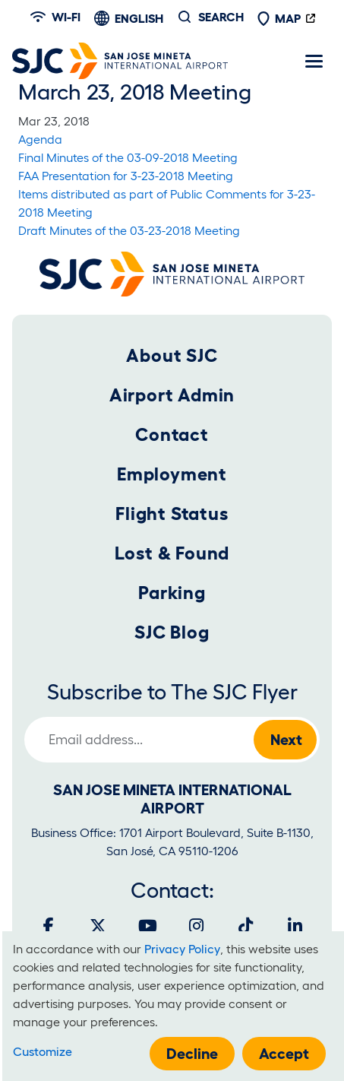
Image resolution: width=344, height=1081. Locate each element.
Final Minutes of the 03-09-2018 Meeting (128, 157)
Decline (192, 1053)
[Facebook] (49, 926)
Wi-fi (55, 17)
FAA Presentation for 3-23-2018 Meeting (125, 175)
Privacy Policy (182, 949)
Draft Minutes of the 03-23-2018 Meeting (129, 230)
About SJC (171, 355)
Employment (172, 474)
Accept (284, 1053)
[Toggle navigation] (313, 61)
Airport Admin (172, 395)
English (139, 18)
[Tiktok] (246, 926)
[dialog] (173, 1006)
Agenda (40, 139)
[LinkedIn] (295, 926)
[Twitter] (98, 926)
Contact (172, 434)
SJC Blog (171, 632)
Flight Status (171, 513)
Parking (172, 592)
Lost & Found (172, 553)
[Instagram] (197, 926)
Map (278, 18)
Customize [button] (42, 1051)
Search (221, 17)
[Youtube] (147, 926)
